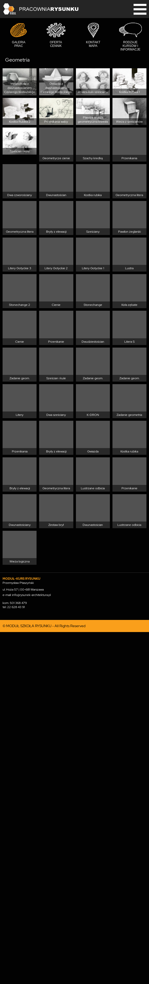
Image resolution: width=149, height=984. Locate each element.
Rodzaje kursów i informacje (130, 45)
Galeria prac (18, 44)
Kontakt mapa (93, 44)
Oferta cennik (56, 44)
